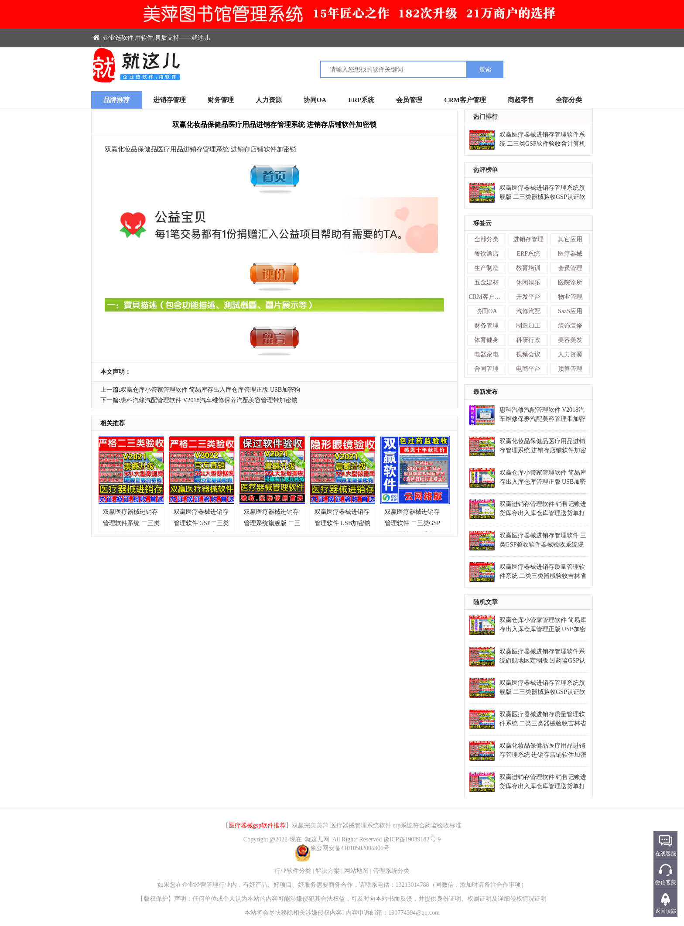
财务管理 (221, 99)
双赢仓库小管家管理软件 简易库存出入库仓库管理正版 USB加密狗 (210, 389)
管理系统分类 (391, 871)
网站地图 (356, 871)
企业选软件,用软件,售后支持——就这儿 (151, 37)
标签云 (482, 223)
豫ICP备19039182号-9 (412, 839)
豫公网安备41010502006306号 (342, 848)
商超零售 (521, 99)
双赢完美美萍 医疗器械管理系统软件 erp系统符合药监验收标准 (377, 825)
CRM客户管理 (465, 99)
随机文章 (485, 602)
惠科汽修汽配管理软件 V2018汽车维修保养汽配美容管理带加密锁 (209, 400)
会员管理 (409, 99)
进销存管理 (169, 99)
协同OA (315, 99)
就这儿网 (317, 839)
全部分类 (569, 99)
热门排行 (485, 116)
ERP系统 (361, 99)
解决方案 (327, 871)
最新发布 (485, 392)
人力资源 (269, 99)
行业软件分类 (292, 871)
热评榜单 (485, 170)
